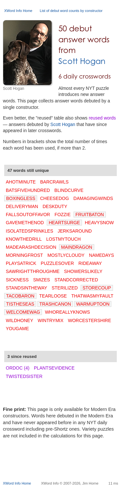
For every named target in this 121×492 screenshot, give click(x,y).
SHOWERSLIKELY (83, 271)
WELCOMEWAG (23, 312)
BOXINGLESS (20, 198)
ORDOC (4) (17, 368)
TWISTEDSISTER (24, 376)
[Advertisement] (62, 465)
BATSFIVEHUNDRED (28, 190)
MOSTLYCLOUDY (66, 255)
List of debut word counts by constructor (71, 11)
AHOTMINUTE (21, 181)
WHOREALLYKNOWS (67, 312)
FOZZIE (63, 214)
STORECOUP (97, 287)
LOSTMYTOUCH (63, 239)
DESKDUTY (55, 206)
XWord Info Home (18, 11)
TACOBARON (20, 295)
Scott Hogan (82, 61)
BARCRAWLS (54, 181)
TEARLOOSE (53, 295)
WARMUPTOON (92, 304)
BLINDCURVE (69, 190)
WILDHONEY (19, 320)
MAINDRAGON (76, 247)
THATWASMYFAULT (92, 295)
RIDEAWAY (90, 263)
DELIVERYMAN (22, 206)
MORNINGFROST (24, 255)
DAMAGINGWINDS (93, 198)
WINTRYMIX (51, 320)
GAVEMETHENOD (25, 222)
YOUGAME (17, 328)
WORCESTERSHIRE (89, 320)
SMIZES (41, 279)
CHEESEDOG (54, 198)
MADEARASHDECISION (31, 247)
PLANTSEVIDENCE (54, 368)
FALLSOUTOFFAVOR (28, 214)
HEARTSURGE (64, 222)
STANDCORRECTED (76, 279)
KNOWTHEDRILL (24, 239)
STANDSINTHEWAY (26, 287)
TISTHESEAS (20, 304)
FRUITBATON (90, 214)
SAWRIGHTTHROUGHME (33, 271)
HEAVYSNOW (99, 222)
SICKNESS (17, 279)
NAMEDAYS (101, 255)
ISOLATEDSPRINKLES (29, 231)
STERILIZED (65, 287)
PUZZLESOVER (57, 263)
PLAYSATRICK (21, 263)
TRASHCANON (55, 304)
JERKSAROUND (75, 231)
